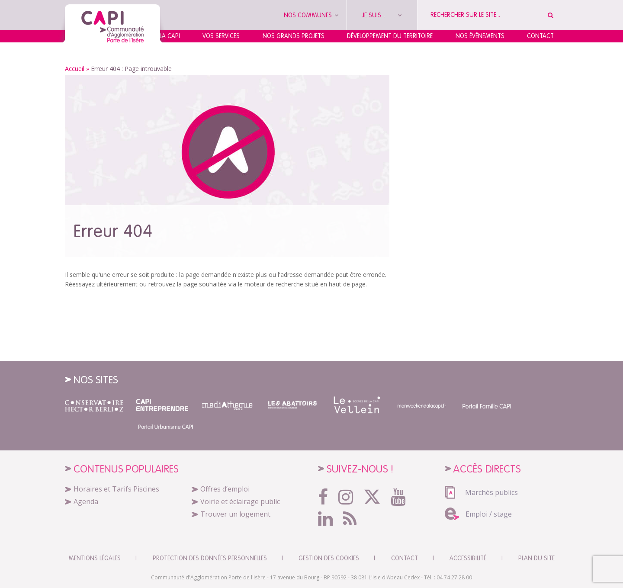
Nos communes (311, 15)
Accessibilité (468, 558)
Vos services (221, 35)
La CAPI (170, 35)
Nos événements (480, 35)
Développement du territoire (390, 35)
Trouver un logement (235, 514)
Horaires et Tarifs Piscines (116, 489)
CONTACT (404, 558)
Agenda (86, 501)
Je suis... (381, 15)
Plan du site (536, 558)
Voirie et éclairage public (240, 501)
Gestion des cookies (329, 558)
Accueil (74, 68)
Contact (540, 35)
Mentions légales (94, 558)
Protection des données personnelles (210, 558)
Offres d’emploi (225, 489)
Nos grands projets (293, 35)
